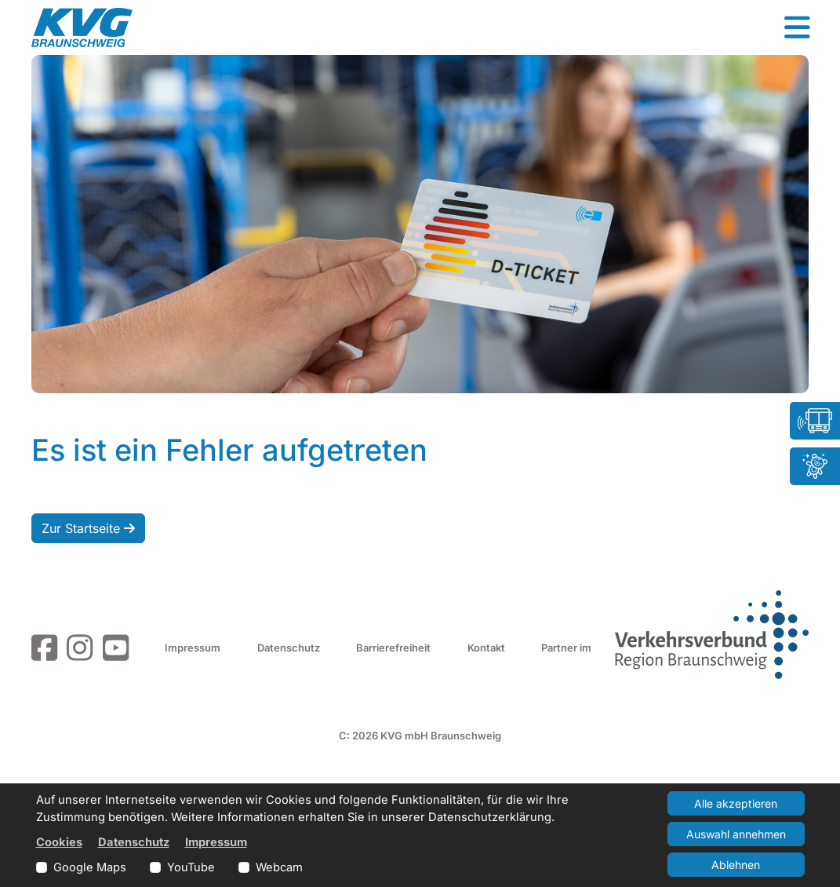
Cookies (59, 842)
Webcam (279, 867)
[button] (796, 27)
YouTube (191, 867)
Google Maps (89, 867)
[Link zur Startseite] (82, 27)
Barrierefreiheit (393, 647)
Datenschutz (288, 647)
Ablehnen (735, 864)
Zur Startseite (88, 528)
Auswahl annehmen (736, 834)
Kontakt (486, 647)
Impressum (192, 647)
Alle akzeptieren (735, 803)
